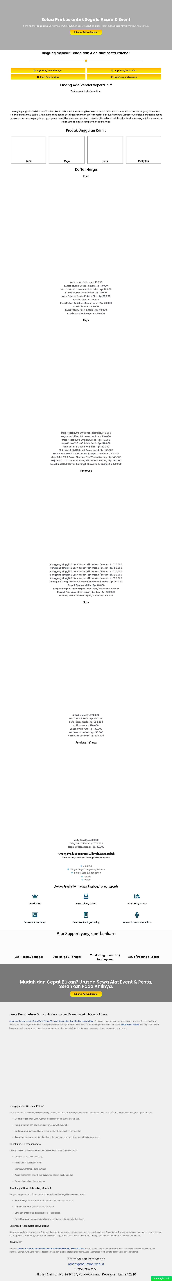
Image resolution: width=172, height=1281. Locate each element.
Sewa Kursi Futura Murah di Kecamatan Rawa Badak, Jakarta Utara (63, 1021)
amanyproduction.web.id (20, 1021)
